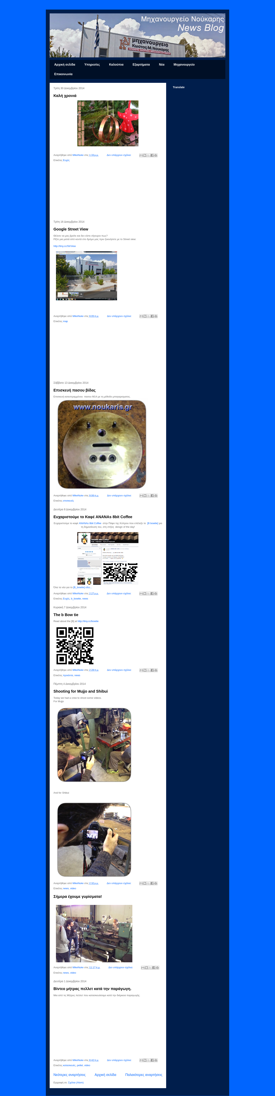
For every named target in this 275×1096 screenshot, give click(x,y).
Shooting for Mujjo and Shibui (80, 691)
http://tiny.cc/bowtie (88, 621)
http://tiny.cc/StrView (64, 246)
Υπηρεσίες (92, 64)
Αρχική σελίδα (64, 64)
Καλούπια (116, 64)
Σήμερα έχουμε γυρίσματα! (77, 896)
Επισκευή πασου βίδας (74, 390)
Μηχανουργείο (184, 64)
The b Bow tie (65, 615)
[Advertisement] (108, 191)
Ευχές (66, 160)
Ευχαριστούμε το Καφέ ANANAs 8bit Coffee (92, 517)
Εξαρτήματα (141, 64)
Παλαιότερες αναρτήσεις (143, 1075)
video (73, 888)
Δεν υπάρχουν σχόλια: (119, 155)
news (85, 598)
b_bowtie (76, 598)
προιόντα (68, 675)
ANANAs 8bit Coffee (90, 523)
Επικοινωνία (63, 74)
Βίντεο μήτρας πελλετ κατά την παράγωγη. (92, 989)
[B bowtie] (152, 523)
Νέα (161, 64)
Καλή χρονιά (64, 96)
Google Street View (70, 229)
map (65, 321)
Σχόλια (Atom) (76, 1082)
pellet (80, 1065)
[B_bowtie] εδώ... (82, 587)
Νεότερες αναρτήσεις (69, 1075)
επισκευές (68, 500)
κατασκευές (69, 1065)
